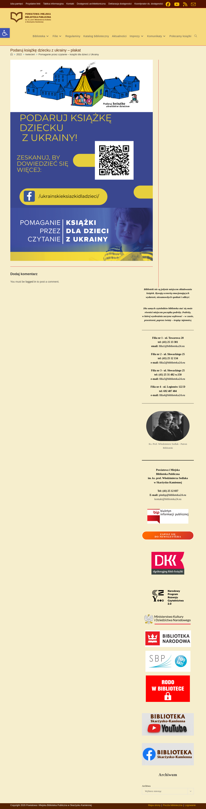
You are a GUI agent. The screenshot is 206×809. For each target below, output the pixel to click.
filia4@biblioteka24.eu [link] (172, 395)
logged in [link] (30, 281)
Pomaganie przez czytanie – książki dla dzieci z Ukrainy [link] (69, 54)
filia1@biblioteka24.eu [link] (172, 346)
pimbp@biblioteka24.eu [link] (172, 495)
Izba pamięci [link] (16, 3)
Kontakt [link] (70, 3)
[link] (5, 33)
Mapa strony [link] (154, 805)
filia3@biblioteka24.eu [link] (172, 379)
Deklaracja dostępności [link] (120, 3)
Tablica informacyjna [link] (53, 3)
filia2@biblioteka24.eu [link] (172, 362)
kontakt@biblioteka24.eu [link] (167, 499)
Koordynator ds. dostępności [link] (148, 3)
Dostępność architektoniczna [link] (91, 3)
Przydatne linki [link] (33, 3)
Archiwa (146, 785)
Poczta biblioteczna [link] (172, 805)
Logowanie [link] (190, 805)
